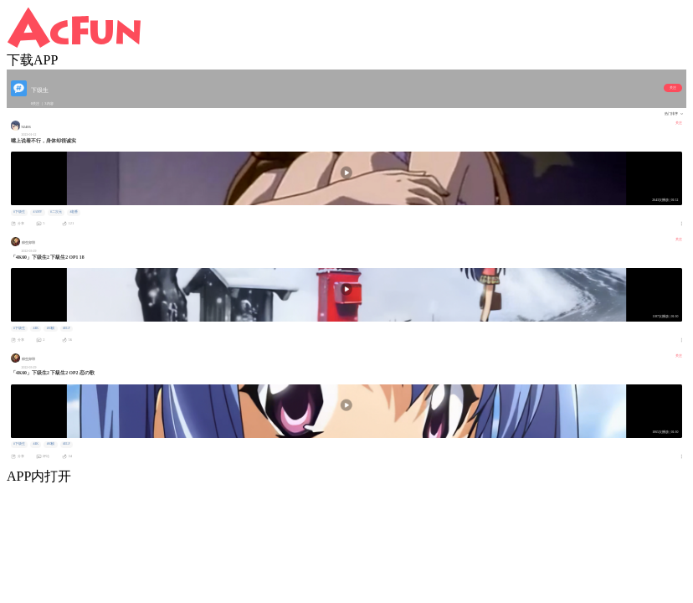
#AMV (37, 212)
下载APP (32, 60)
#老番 (73, 212)
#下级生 (19, 212)
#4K (35, 328)
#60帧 (51, 328)
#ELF (66, 328)
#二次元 (56, 212)
